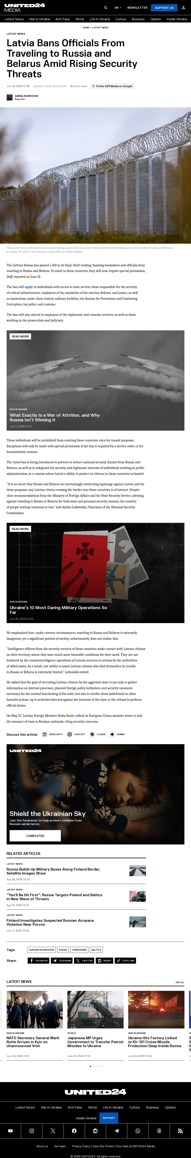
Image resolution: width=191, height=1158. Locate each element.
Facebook (38, 960)
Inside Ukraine (177, 18)
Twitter (84, 960)
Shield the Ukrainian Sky (48, 813)
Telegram (62, 960)
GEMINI (116, 734)
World (79, 18)
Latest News (14, 18)
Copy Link (125, 960)
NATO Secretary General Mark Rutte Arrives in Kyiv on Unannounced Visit (33, 1041)
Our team (60, 1146)
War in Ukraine (39, 18)
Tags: (11, 949)
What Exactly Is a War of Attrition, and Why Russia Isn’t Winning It (55, 417)
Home (86, 27)
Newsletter (137, 7)
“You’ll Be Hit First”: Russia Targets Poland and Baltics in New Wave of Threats (54, 896)
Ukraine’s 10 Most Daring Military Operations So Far (58, 609)
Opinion (155, 18)
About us (42, 1146)
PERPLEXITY (52, 734)
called (79, 716)
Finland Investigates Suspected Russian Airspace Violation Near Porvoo (50, 922)
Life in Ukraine (100, 18)
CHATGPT (76, 734)
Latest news (100, 27)
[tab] (90, 1066)
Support (109, 1118)
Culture (121, 18)
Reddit (104, 960)
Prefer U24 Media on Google (112, 86)
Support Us (164, 7)
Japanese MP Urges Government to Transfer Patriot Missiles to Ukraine (95, 1041)
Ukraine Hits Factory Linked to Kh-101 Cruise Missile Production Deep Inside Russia (154, 1041)
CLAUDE (97, 734)
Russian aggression (41, 949)
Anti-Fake (62, 18)
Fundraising (79, 949)
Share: (12, 960)
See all (180, 982)
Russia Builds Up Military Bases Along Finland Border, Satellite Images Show (53, 871)
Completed (35, 836)
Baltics (96, 949)
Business (138, 18)
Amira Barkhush (26, 96)
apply (28, 287)
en (118, 7)
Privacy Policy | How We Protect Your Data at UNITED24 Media (113, 1146)
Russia (63, 949)
